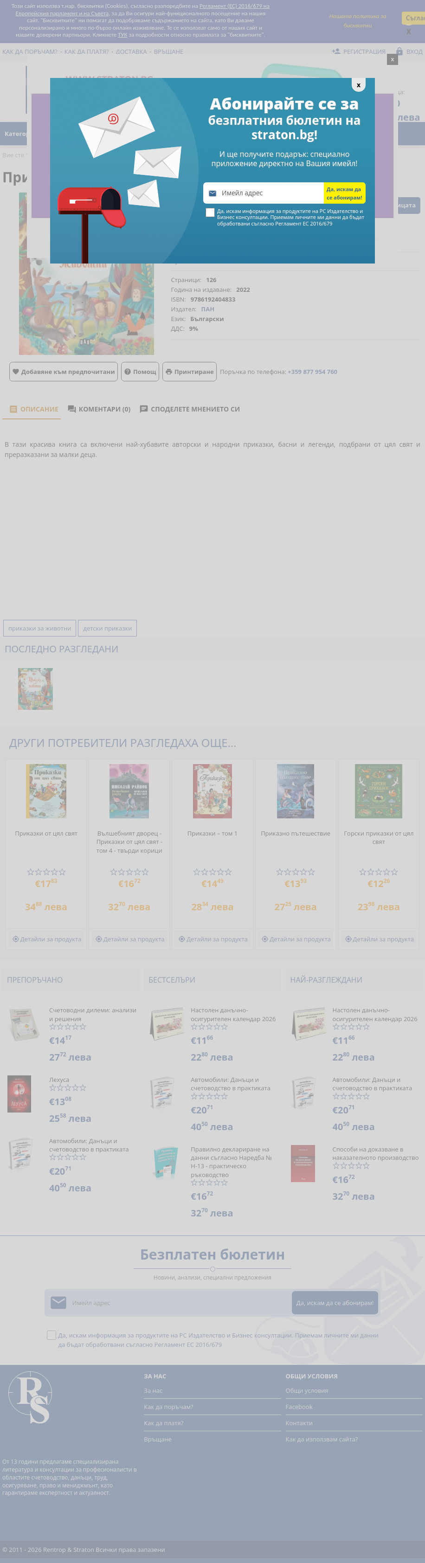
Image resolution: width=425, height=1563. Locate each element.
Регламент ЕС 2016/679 (303, 223)
